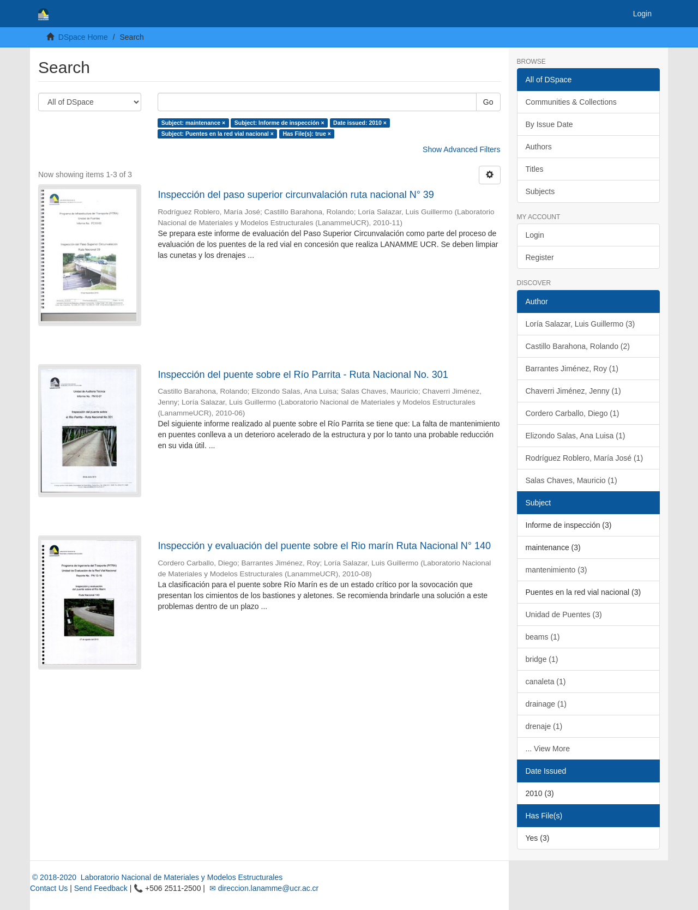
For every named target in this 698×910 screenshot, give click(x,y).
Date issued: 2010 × (360, 122)
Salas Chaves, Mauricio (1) (571, 480)
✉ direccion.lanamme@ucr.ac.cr (262, 888)
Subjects (540, 191)
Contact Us (49, 888)
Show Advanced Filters (461, 149)
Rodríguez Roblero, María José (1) (584, 458)
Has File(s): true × (306, 133)
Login (535, 235)
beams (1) (543, 636)
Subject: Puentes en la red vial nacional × (217, 133)
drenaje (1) (544, 726)
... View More (548, 748)
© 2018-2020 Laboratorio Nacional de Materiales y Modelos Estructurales (156, 877)
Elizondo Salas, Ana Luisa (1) (575, 435)
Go (488, 102)
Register (540, 257)
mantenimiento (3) (556, 569)
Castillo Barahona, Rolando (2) (578, 346)
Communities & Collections (571, 102)
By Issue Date (549, 124)
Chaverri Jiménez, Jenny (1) (573, 391)
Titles (535, 169)
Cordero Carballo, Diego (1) (572, 413)
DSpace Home (83, 37)
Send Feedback (101, 888)
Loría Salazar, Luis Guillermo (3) (580, 324)
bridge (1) (542, 659)
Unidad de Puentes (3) (564, 614)
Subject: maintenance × (193, 122)
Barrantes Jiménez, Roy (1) (572, 368)
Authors (539, 146)
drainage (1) (546, 704)
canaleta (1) (546, 681)
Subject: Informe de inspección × (279, 122)
